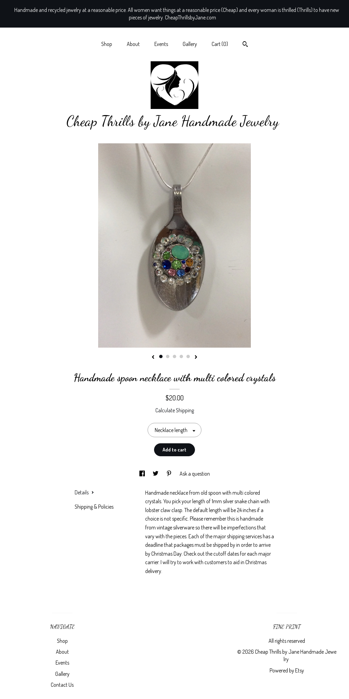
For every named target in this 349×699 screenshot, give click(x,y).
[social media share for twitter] (156, 473)
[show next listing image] (196, 357)
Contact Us (62, 684)
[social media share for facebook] (142, 473)
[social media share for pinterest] (169, 473)
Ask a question (195, 473)
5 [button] (188, 356)
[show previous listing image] (153, 357)
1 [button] (161, 356)
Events (161, 44)
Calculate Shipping (174, 410)
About (133, 44)
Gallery (190, 44)
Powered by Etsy (287, 670)
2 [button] (167, 356)
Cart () (220, 44)
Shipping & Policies (94, 506)
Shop (106, 44)
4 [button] (181, 356)
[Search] (245, 45)
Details (84, 492)
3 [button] (174, 356)
